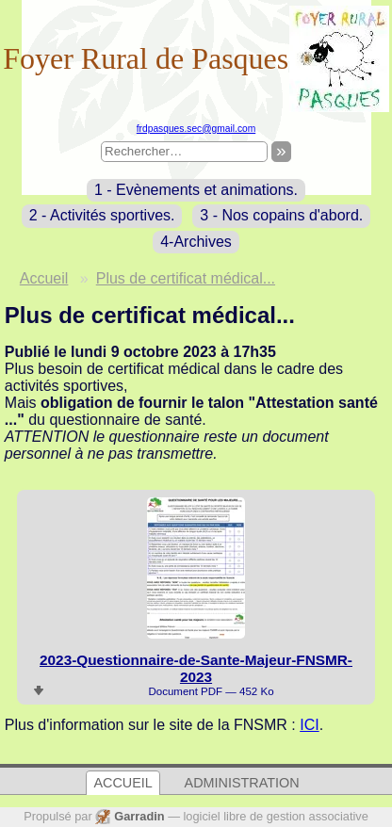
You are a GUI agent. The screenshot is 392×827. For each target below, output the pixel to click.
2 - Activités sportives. (102, 215)
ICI (309, 725)
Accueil (44, 278)
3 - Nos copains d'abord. (281, 215)
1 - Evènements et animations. (196, 190)
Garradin (139, 816)
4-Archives (196, 242)
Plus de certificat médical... (185, 278)
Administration (242, 783)
